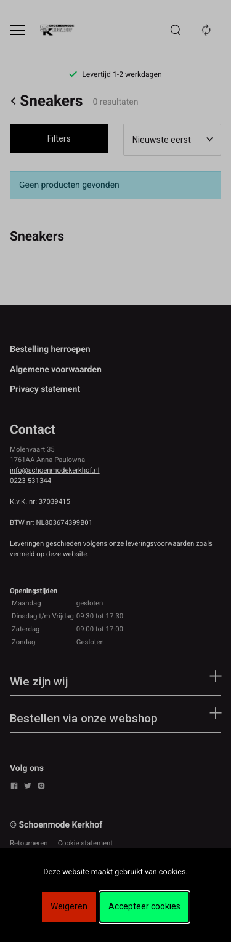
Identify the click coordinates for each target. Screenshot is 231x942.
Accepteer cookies (144, 906)
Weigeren (69, 906)
